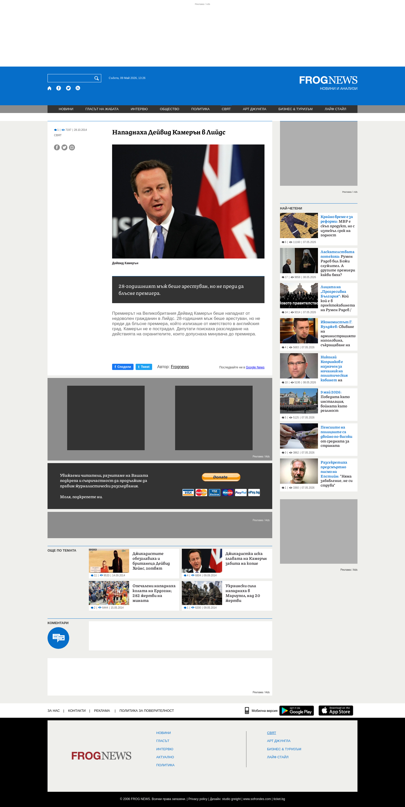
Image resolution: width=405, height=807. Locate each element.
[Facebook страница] (58, 88)
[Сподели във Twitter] (64, 147)
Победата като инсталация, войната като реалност (335, 401)
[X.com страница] (68, 88)
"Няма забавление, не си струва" (337, 474)
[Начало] (50, 88)
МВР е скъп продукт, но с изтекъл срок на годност (338, 226)
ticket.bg (279, 799)
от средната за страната (336, 436)
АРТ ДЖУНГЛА (254, 109)
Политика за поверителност (147, 710)
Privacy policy (198, 799)
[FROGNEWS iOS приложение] (336, 710)
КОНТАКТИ (77, 710)
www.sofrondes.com (257, 799)
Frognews (180, 367)
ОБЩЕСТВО (169, 109)
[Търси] (97, 78)
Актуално (165, 757)
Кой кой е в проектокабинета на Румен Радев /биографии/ (338, 300)
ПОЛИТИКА (200, 109)
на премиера (334, 370)
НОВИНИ (66, 109)
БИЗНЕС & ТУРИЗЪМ (295, 109)
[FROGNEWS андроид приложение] (296, 710)
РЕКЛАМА (102, 710)
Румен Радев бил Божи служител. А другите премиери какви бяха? (338, 263)
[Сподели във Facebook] (57, 147)
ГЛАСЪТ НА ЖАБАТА (102, 109)
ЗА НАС (54, 710)
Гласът (162, 741)
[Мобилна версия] (261, 710)
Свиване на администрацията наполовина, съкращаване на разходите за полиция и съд (338, 335)
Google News (255, 367)
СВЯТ (226, 109)
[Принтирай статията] (72, 147)
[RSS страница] (78, 88)
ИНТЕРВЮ (139, 109)
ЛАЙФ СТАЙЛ (335, 109)
